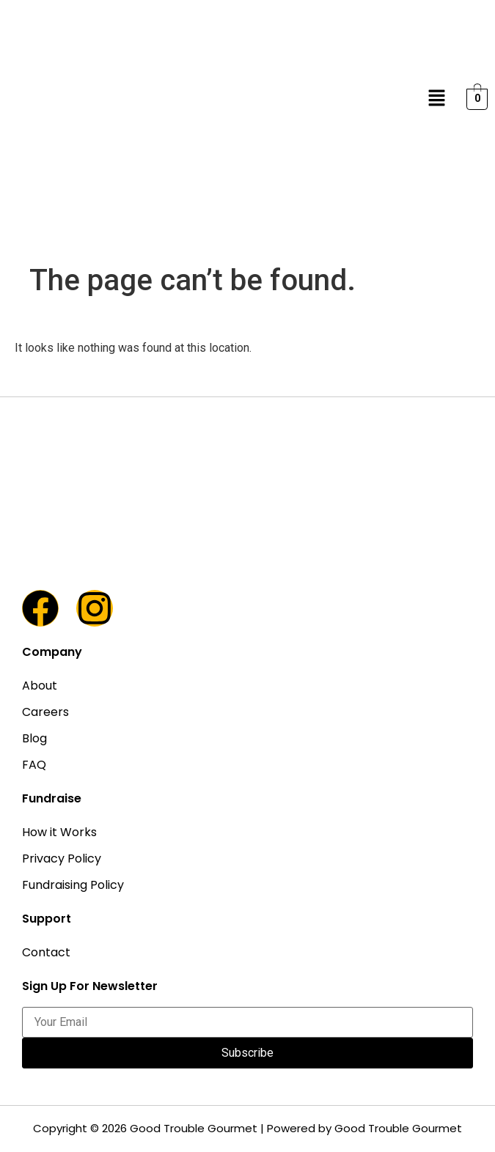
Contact (46, 952)
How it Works (59, 832)
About (39, 685)
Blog (34, 738)
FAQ (34, 764)
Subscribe (247, 1053)
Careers (45, 712)
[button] (437, 99)
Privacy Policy (61, 858)
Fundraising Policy (73, 884)
